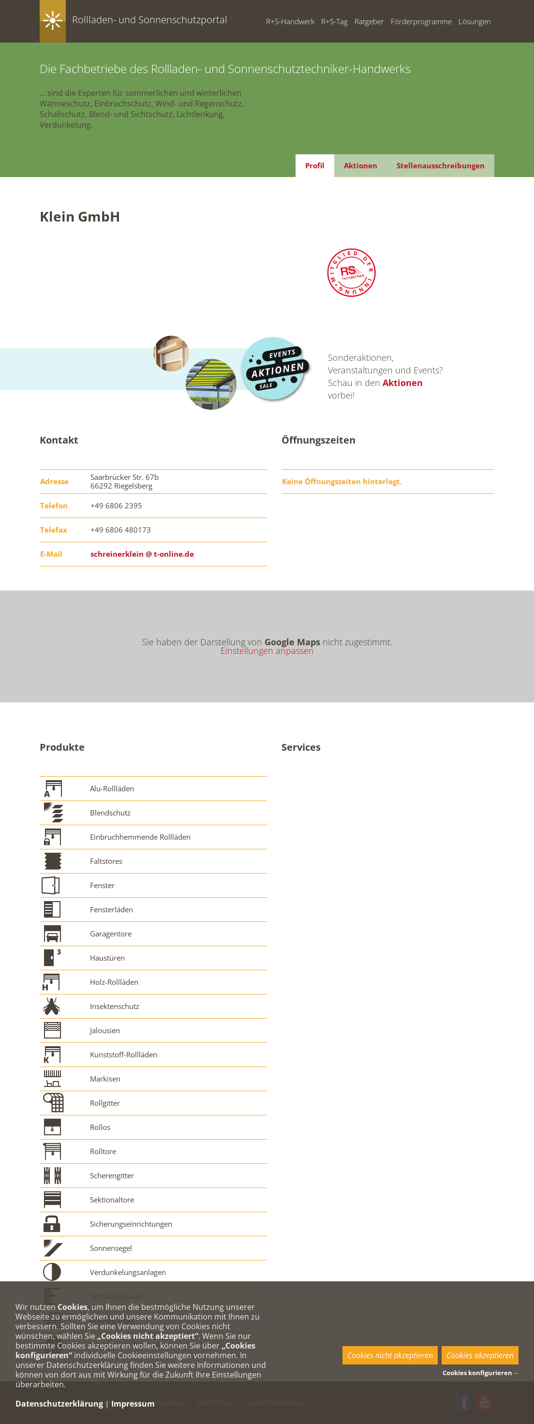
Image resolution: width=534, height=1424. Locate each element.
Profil (315, 165)
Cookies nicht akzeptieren (390, 1355)
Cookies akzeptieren (480, 1355)
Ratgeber (369, 21)
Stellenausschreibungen (441, 165)
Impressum (133, 1403)
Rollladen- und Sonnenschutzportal (149, 19)
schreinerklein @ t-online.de (142, 554)
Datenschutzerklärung (59, 1403)
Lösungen (475, 21)
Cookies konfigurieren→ (481, 1372)
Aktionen (360, 165)
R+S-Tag (334, 21)
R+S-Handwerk (290, 21)
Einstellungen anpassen (267, 650)
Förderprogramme (421, 21)
